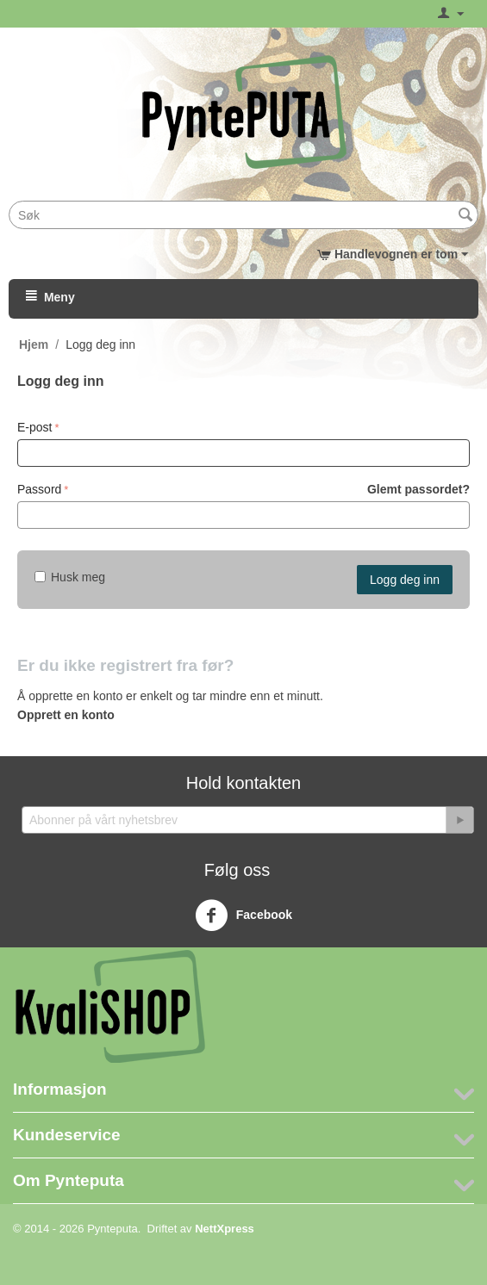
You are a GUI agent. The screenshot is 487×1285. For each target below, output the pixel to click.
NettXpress (224, 1228)
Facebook (243, 915)
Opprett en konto (66, 715)
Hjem (33, 344)
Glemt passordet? (418, 489)
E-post (34, 427)
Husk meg (69, 577)
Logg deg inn (405, 580)
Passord (39, 489)
